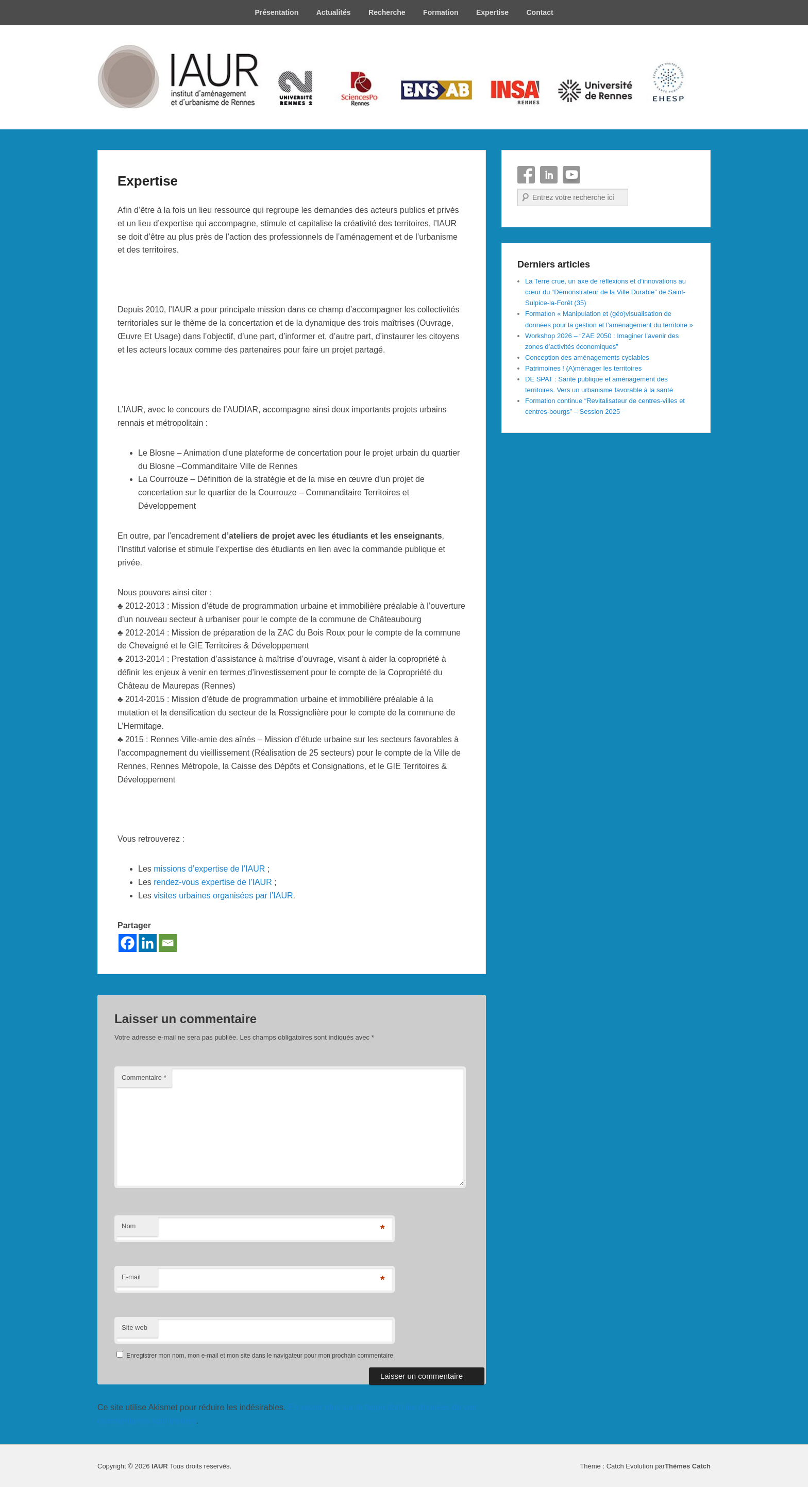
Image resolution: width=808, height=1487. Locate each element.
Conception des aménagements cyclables (587, 357)
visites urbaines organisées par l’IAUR (223, 895)
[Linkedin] (148, 943)
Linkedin (549, 174)
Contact (539, 12)
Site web (134, 1327)
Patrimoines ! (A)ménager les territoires (583, 368)
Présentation (276, 12)
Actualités (333, 12)
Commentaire (144, 1077)
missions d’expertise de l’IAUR (209, 868)
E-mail (131, 1277)
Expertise (492, 12)
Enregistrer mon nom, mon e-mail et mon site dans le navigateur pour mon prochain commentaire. (260, 1355)
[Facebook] (128, 943)
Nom (129, 1226)
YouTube (571, 174)
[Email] (168, 943)
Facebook (526, 174)
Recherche (387, 12)
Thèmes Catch (688, 1466)
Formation (440, 12)
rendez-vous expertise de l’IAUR (213, 882)
